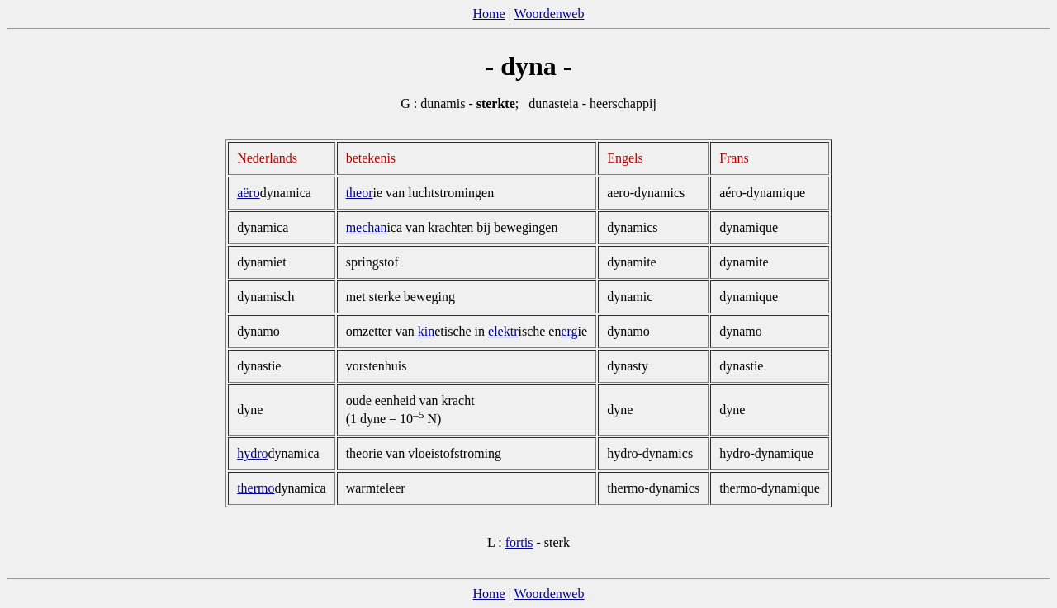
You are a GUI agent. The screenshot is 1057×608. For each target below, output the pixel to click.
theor (359, 193)
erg (569, 331)
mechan (366, 227)
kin (426, 331)
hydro (252, 453)
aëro (248, 193)
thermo (255, 488)
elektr (503, 331)
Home (489, 14)
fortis (519, 542)
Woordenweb (549, 14)
